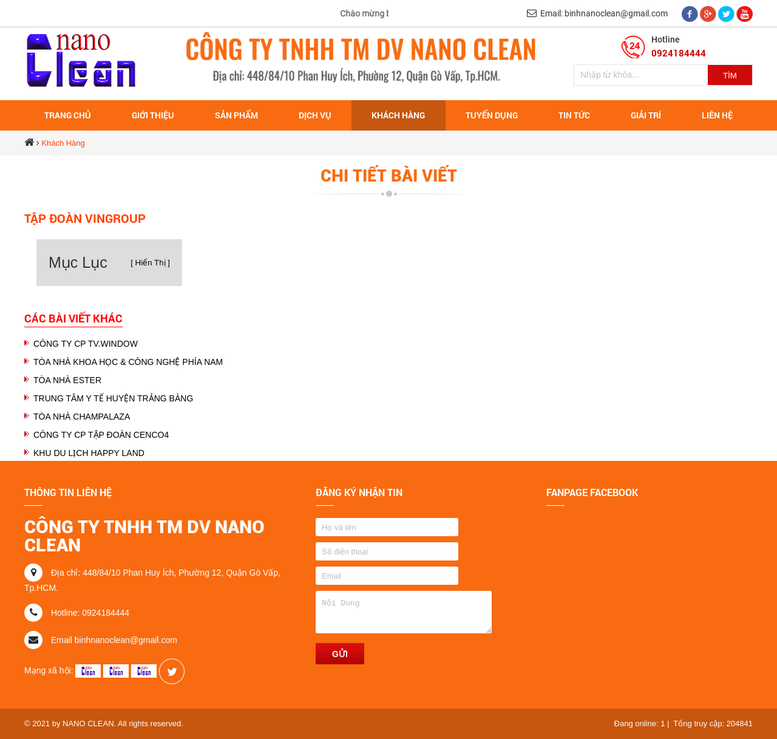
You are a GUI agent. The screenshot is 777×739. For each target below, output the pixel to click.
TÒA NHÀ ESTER (67, 380)
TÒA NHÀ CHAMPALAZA (81, 416)
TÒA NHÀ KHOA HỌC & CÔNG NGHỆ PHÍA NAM (128, 362)
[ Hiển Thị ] (150, 262)
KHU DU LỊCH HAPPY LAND (88, 453)
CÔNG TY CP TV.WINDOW (85, 344)
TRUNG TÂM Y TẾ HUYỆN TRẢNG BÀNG (113, 398)
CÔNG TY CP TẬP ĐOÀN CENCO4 (101, 435)
